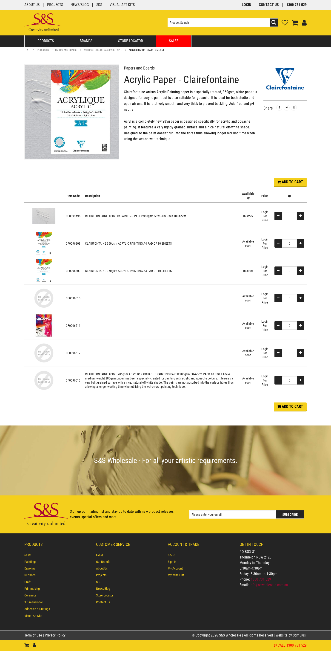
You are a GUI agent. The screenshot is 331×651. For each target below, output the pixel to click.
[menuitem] (57, 554)
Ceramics (30, 595)
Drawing (29, 568)
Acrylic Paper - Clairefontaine (146, 50)
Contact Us (269, 5)
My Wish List (176, 575)
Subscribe (290, 514)
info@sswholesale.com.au (269, 585)
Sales (173, 41)
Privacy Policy (55, 635)
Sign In (172, 562)
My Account (175, 568)
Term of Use (33, 635)
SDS (99, 5)
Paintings (30, 562)
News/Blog (80, 5)
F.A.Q (99, 555)
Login (246, 5)
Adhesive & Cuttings (37, 609)
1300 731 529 (296, 5)
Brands (86, 41)
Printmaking (32, 588)
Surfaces (29, 575)
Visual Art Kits (122, 5)
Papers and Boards (66, 50)
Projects (55, 5)
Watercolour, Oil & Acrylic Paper (103, 50)
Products (45, 41)
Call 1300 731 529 (292, 646)
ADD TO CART (290, 182)
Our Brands (103, 562)
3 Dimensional (33, 602)
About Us (32, 5)
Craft (27, 582)
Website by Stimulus (291, 635)
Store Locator (130, 41)
